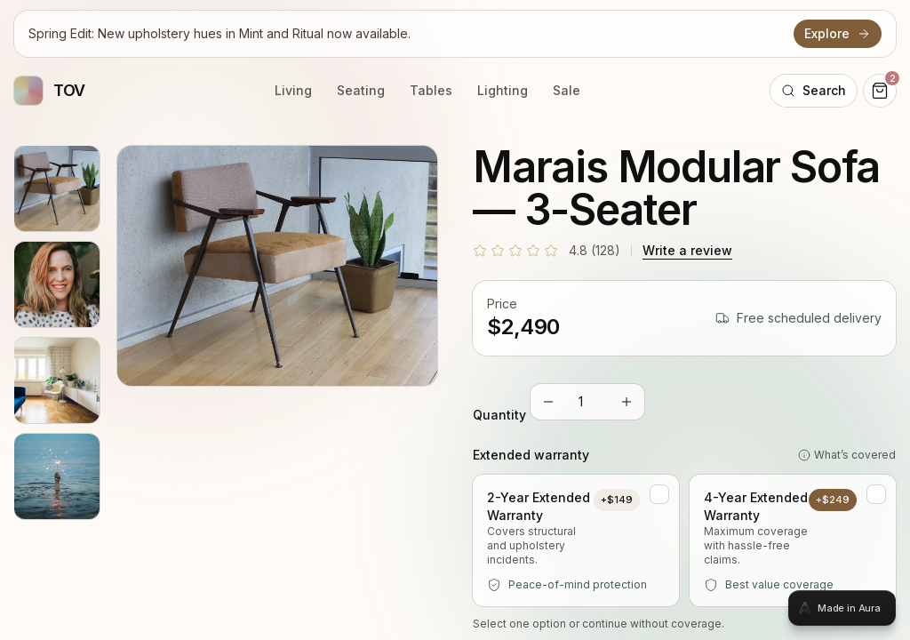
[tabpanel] (455, 320)
